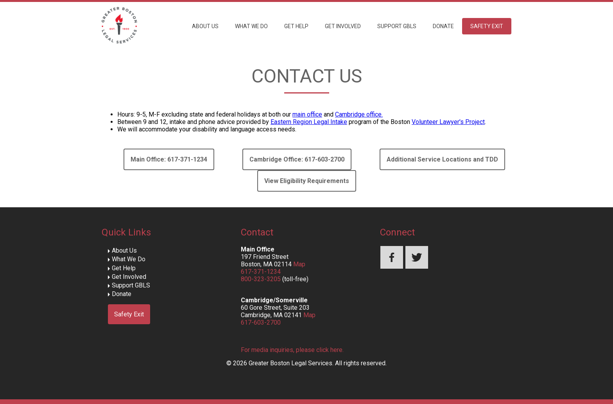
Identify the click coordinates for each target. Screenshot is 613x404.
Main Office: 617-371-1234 (169, 159)
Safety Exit (486, 26)
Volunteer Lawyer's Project (448, 122)
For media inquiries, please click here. (292, 350)
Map (299, 264)
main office (307, 114)
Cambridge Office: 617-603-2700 (296, 159)
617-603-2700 (261, 322)
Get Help (296, 26)
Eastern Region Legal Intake (309, 122)
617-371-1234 (261, 271)
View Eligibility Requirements (306, 181)
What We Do (251, 26)
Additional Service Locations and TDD (442, 159)
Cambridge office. (359, 114)
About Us (205, 26)
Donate (443, 26)
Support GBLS (396, 26)
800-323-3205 (261, 279)
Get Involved (343, 26)
